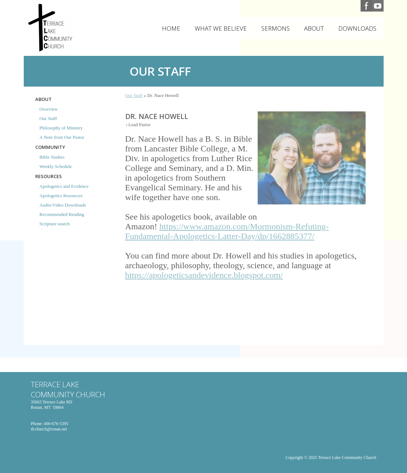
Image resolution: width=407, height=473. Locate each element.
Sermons (275, 28)
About (314, 28)
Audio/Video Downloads (63, 205)
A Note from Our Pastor (62, 137)
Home (171, 28)
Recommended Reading (62, 214)
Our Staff (48, 118)
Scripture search (55, 223)
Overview (49, 109)
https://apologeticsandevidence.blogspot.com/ (204, 275)
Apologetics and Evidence (64, 186)
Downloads (357, 28)
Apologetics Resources (61, 195)
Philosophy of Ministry (61, 128)
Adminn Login (43, 462)
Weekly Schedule (56, 166)
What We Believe (221, 28)
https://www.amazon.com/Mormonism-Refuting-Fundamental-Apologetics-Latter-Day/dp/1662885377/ (227, 231)
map (35, 412)
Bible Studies (52, 157)
